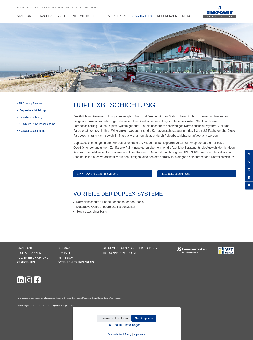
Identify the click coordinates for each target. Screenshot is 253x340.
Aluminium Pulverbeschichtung (37, 124)
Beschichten (141, 16)
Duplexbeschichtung (32, 110)
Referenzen (167, 16)
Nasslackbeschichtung (32, 130)
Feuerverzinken (112, 16)
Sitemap (64, 248)
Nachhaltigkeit (52, 16)
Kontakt (32, 7)
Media (70, 7)
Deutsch (90, 7)
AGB (79, 7)
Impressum (66, 257)
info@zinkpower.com (119, 253)
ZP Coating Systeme (31, 103)
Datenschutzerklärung (76, 262)
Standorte (26, 16)
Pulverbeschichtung (30, 117)
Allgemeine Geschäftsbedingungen (130, 248)
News (186, 16)
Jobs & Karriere (52, 7)
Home (20, 7)
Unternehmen (82, 16)
